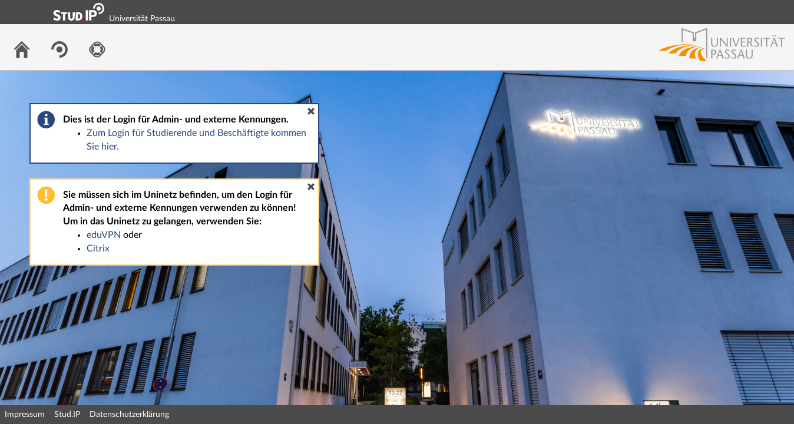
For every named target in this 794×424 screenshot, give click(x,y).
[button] (311, 111)
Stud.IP (67, 414)
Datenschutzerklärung (129, 414)
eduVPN (104, 235)
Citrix (98, 248)
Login (779, 12)
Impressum (25, 414)
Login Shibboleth (719, 12)
